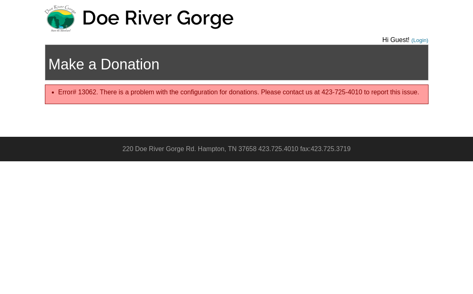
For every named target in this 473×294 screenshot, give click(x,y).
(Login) (420, 40)
